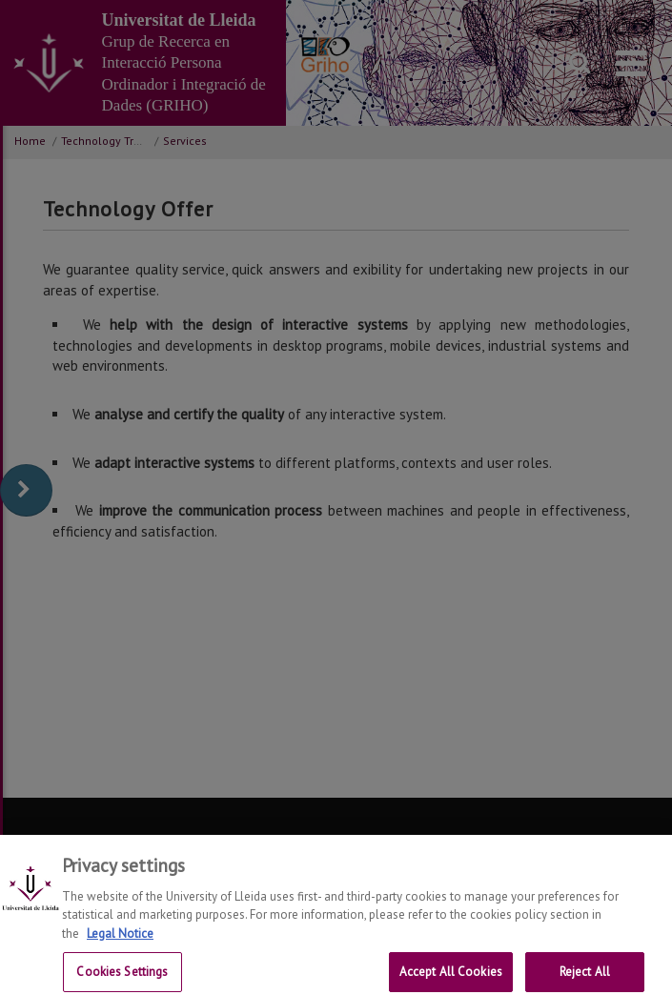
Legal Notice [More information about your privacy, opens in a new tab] (120, 943)
